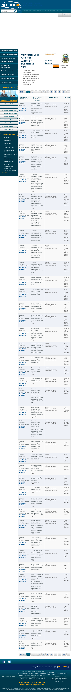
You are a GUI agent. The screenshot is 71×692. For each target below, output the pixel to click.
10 (64, 92)
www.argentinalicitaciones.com (43, 688)
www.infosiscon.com (16, 688)
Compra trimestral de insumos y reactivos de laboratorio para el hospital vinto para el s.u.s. (37, 306)
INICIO (22, 92)
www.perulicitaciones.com (30, 689)
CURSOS (30, 14)
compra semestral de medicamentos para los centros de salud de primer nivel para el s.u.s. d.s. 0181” (37, 622)
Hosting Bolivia (49, 689)
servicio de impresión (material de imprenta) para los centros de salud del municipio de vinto (37, 469)
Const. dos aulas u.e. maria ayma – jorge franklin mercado (36, 380)
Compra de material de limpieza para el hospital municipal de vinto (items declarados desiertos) (37, 134)
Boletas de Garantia (59, 689)
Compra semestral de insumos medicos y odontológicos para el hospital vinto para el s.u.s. (36, 501)
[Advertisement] (35, 33)
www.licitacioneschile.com (28, 688)
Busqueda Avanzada (50, 54)
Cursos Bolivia (40, 689)
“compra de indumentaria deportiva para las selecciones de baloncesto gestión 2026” (37, 147)
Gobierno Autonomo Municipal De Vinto (24, 105)
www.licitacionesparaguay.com (15, 689)
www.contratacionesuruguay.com (60, 688)
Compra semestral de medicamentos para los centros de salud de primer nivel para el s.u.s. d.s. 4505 (37, 634)
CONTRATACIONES (36, 10)
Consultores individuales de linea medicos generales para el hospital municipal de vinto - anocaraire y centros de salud (37, 267)
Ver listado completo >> (10, 173)
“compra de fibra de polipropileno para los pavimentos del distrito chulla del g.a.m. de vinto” (37, 281)
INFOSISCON (25, 682)
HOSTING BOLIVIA (28, 684)
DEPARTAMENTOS (51, 10)
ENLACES (44, 10)
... (68, 92)
